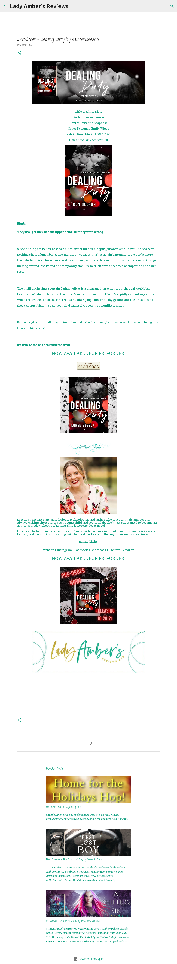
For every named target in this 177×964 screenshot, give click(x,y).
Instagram (64, 550)
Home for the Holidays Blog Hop (63, 807)
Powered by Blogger (89, 959)
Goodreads (98, 550)
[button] (19, 53)
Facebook (81, 550)
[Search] (73, 6)
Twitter (114, 550)
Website (48, 550)
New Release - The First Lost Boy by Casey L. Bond (74, 860)
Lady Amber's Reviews (39, 6)
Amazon (128, 550)
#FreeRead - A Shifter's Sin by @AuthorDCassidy (73, 921)
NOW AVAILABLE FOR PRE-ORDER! (89, 353)
